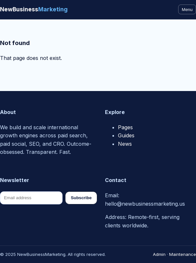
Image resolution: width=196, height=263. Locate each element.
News (125, 144)
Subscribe (81, 197)
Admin (159, 254)
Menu (187, 9)
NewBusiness (34, 9)
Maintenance (182, 254)
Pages (125, 127)
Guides (126, 135)
